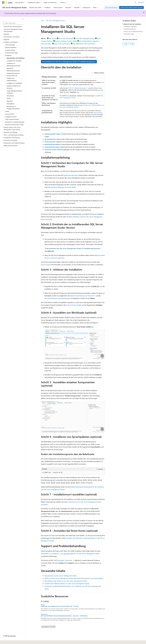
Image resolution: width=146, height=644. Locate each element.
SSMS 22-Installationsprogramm (77, 88)
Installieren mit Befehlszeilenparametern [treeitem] (13, 64)
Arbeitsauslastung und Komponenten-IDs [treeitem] (13, 74)
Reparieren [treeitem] (10, 101)
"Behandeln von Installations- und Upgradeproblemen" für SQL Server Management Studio (70, 554)
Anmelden (141, 2)
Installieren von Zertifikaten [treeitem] (14, 83)
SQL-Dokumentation (111, 7)
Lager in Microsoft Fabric (62, 44)
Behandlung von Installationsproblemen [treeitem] (13, 108)
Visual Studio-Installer (75, 305)
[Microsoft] (3, 2)
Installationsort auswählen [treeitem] (14, 61)
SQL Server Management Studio (55, 20)
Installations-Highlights (130, 26)
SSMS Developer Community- (63, 560)
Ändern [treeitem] (9, 98)
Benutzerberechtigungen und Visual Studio (62, 187)
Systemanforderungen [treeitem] (11, 53)
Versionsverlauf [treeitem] (9, 114)
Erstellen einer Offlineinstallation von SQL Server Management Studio (67, 584)
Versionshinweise (50, 139)
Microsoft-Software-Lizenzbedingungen (57, 298)
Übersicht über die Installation (132, 24)
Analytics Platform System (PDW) (66, 41)
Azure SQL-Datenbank (66, 38)
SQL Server (52, 38)
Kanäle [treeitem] (7, 111)
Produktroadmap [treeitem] (10, 50)
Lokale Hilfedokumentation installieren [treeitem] (14, 92)
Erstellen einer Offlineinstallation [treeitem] (12, 79)
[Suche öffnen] (135, 2)
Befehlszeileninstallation (53, 144)
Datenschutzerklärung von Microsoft (82, 296)
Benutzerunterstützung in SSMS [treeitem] (14, 124)
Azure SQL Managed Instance (84, 38)
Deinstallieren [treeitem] (10, 104)
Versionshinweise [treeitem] (10, 45)
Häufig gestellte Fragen (52, 134)
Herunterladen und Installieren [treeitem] (15, 58)
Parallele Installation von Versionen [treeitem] (13, 87)
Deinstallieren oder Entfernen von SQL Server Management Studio (66, 581)
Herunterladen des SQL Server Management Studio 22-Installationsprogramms (69, 62)
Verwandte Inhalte (129, 34)
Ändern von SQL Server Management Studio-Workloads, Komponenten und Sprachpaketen (74, 578)
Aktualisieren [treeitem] (10, 96)
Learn (42, 20)
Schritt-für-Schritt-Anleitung (54, 150)
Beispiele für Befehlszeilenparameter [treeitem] (13, 69)
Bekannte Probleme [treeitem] (10, 47)
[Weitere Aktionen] (103, 20)
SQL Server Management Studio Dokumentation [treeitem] (13, 30)
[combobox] (12, 23)
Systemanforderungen (52, 147)
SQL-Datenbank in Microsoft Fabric (84, 44)
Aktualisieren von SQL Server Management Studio (61, 576)
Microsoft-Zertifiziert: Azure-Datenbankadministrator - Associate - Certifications (64, 616)
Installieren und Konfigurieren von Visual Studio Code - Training (59, 606)
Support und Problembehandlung (133, 31)
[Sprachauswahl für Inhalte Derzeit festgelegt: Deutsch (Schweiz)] (9, 641)
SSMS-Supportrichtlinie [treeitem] (12, 119)
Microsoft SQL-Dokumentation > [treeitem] (13, 26)
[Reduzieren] (23, 19)
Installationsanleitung (130, 29)
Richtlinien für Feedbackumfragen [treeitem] (14, 122)
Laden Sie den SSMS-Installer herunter (131, 7)
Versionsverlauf (97, 112)
